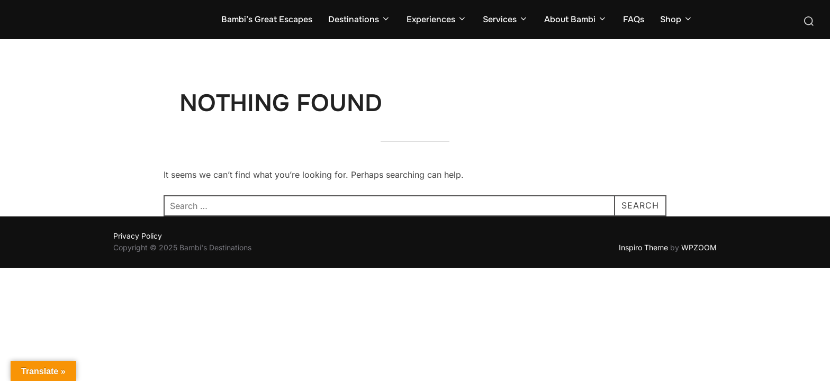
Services (505, 19)
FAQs (633, 19)
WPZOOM (699, 247)
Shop (676, 19)
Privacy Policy (137, 235)
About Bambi (575, 19)
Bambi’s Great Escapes (266, 19)
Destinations (359, 19)
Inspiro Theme (643, 247)
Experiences (437, 19)
